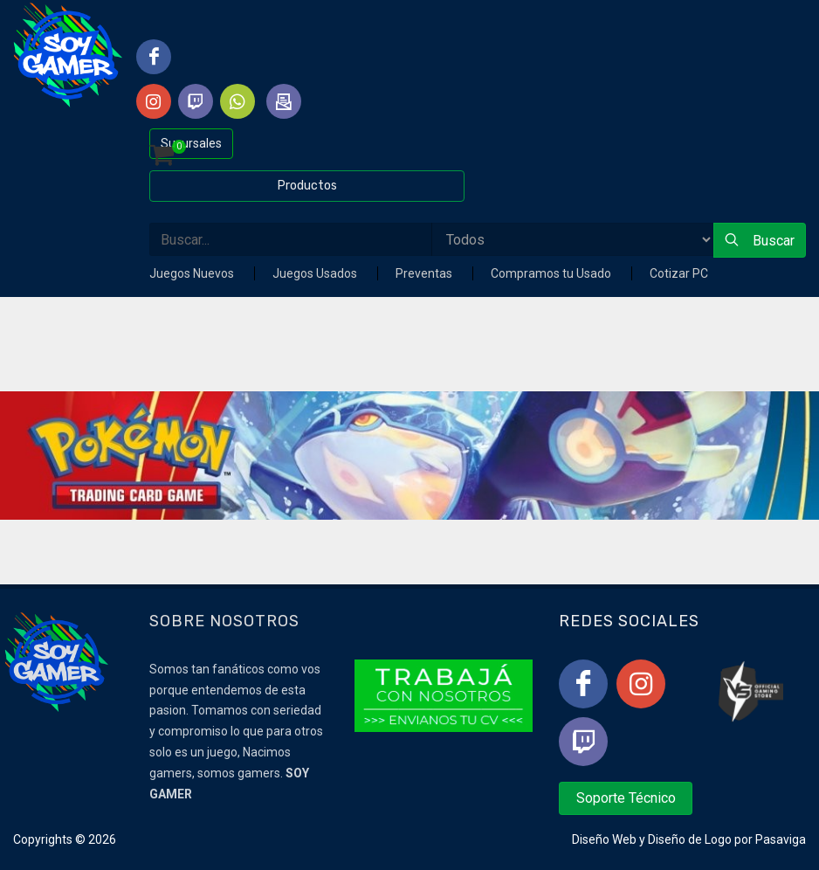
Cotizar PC (679, 273)
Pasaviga (780, 839)
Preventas (425, 273)
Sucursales (191, 143)
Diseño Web (604, 839)
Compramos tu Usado (552, 273)
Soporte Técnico (626, 798)
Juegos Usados (316, 273)
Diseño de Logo (690, 839)
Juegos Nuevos (193, 273)
